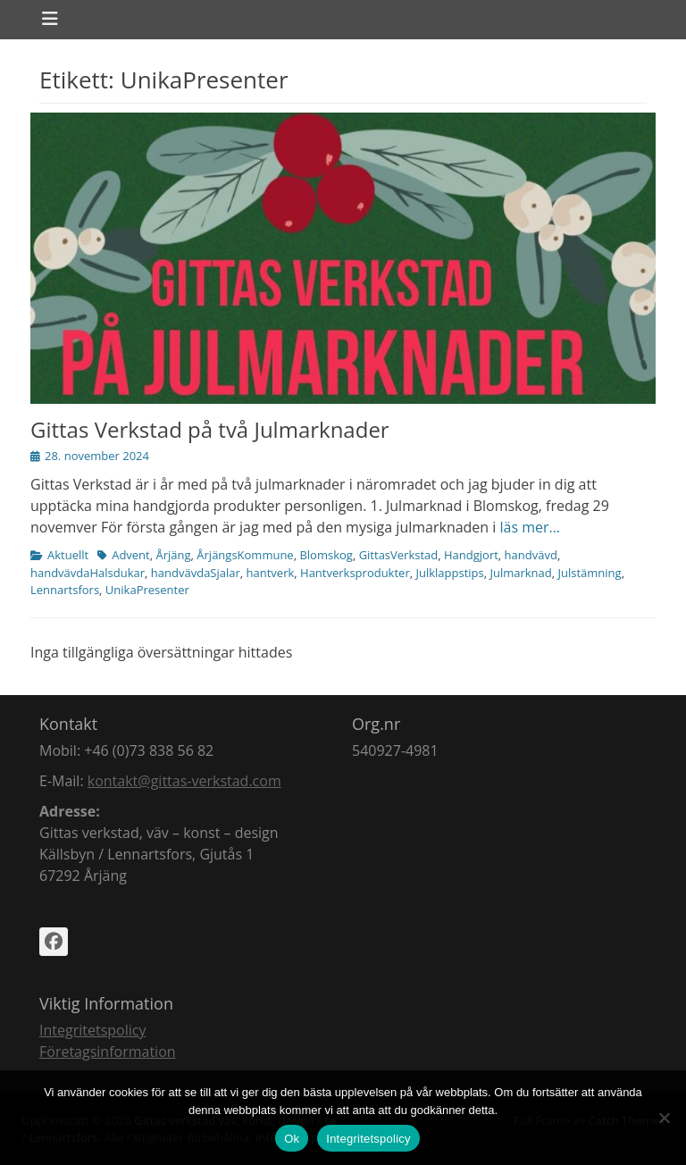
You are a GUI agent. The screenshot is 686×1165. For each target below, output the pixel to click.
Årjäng (172, 555)
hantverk (271, 573)
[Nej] (664, 1118)
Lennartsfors (64, 590)
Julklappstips (449, 573)
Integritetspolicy (92, 1030)
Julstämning (590, 573)
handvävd (531, 555)
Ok (291, 1138)
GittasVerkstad (399, 555)
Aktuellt (67, 555)
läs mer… (530, 527)
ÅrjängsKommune (245, 555)
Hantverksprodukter (355, 573)
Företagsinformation (107, 1051)
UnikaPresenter (147, 590)
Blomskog (325, 555)
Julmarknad (520, 573)
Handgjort (471, 555)
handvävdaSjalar (195, 573)
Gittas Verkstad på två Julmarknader (209, 429)
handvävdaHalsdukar (87, 573)
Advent (131, 555)
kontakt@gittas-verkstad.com (184, 781)
